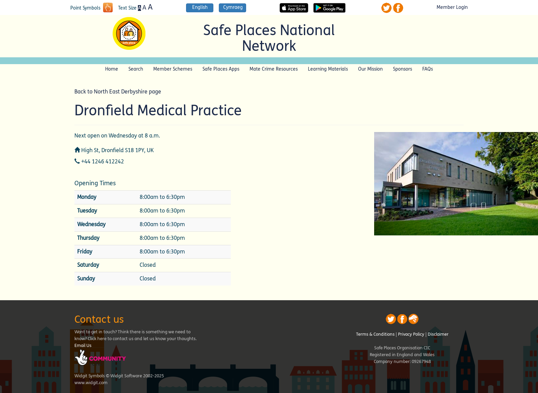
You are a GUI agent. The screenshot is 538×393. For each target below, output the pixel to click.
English (200, 7)
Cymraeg (233, 7)
